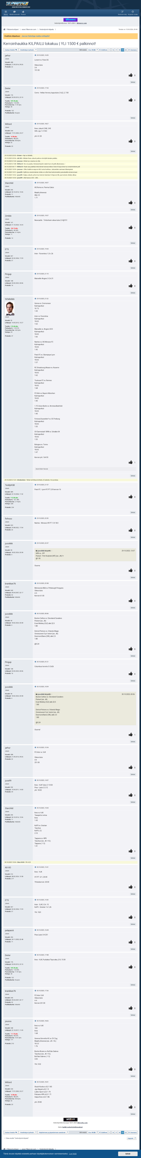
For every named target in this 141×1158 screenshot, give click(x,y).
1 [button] (109, 50)
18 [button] (119, 50)
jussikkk (9, 543)
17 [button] (116, 50)
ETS (7, 249)
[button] (92, 49)
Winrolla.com (82, 1123)
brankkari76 (10, 583)
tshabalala (9, 299)
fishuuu (8, 518)
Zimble (8, 216)
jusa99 (19, 172)
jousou (19, 161)
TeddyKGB (10, 485)
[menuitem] (14, 12)
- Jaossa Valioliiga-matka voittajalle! (35, 36)
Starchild (9, 183)
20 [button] (126, 50)
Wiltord (8, 124)
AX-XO (19, 158)
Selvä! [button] (127, 1154)
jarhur (7, 55)
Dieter (8, 88)
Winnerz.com (82, 23)
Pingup (8, 274)
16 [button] (113, 50)
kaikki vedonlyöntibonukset (72, 1127)
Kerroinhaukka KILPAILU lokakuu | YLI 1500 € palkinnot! (49, 43)
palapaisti (9, 930)
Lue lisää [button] (72, 1154)
